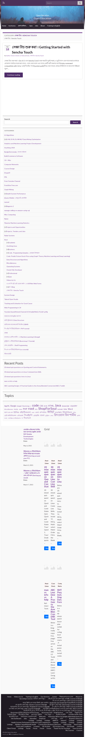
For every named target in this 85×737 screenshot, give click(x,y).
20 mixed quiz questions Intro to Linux (17, 376)
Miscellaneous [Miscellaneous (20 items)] (8, 409)
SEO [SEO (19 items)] (36, 409)
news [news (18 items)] (20, 409)
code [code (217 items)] (35, 405)
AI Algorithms (9, 135)
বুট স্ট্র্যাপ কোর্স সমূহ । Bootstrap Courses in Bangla (65, 705)
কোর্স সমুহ (54, 718)
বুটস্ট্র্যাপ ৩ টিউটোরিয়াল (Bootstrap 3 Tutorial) (19, 341)
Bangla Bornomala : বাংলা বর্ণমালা (15, 152)
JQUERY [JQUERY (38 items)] (73, 406)
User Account (77, 728)
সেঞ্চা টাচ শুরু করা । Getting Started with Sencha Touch (41, 49)
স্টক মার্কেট (7, 354)
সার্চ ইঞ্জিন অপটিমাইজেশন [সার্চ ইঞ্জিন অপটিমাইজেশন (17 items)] (14, 418)
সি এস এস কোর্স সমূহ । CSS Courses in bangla (67, 701)
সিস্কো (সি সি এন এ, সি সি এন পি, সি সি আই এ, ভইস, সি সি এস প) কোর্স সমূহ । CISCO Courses (52, 710)
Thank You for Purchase (62, 728)
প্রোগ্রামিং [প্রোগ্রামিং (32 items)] (36, 415)
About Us (79, 697)
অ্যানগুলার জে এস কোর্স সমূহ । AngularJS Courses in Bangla (30, 706)
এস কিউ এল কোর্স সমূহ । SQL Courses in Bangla (24, 708)
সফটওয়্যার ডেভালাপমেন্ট (29, 716)
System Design (9, 295)
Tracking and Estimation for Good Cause (18, 303)
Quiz (31, 26)
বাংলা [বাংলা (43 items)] (42, 415)
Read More (47, 548)
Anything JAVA (9, 148)
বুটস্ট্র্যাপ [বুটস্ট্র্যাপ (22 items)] (47, 415)
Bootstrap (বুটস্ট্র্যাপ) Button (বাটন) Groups (25, 712)
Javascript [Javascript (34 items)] (65, 406)
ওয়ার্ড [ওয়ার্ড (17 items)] (33, 412)
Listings (31, 720)
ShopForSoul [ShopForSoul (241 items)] (47, 408)
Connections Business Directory (49, 724)
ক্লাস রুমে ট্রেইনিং (36, 714)
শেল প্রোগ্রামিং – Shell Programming (15, 345)
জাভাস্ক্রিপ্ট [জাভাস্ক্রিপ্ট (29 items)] (58, 412)
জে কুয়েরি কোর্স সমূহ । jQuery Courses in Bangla (31, 705)
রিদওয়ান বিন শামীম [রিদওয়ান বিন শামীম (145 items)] (65, 415)
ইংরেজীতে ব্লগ (13, 716)
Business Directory (75, 718)
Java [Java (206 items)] (58, 405)
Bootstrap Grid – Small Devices (52, 712)
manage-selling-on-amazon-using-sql (17, 210)
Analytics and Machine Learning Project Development (22, 143)
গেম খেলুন (69, 712)
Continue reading (13, 75)
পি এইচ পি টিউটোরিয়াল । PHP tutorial (16, 328)
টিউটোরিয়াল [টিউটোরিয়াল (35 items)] (67, 412)
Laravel (6, 202)
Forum (28, 728)
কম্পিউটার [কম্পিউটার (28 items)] (43, 412)
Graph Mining (9, 189)
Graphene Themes (18, 734)
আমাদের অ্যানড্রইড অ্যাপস (12, 316)
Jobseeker (33, 718)
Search (7, 119)
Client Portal (11, 728)
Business (11, 249)
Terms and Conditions (23, 726)
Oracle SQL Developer (14, 270)
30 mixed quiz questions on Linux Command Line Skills (22, 372)
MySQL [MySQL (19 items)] (16, 409)
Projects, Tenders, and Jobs (15, 231)
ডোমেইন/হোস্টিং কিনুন (75, 714)
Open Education (42, 15)
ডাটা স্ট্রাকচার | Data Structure (14, 320)
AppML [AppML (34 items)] (7, 406)
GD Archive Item (58, 726)
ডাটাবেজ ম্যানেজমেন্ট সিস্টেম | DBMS (16, 324)
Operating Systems (13, 266)
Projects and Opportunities (15, 227)
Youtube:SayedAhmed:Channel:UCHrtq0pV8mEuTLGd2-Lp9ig (26, 312)
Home (4, 26)
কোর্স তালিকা (22, 26)
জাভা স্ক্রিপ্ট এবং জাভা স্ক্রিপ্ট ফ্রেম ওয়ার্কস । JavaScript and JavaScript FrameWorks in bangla (52, 703)
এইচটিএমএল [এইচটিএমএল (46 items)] (25, 412)
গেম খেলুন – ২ (49, 714)
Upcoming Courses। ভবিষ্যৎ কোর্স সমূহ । (32, 699)
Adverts (63, 720)
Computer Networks (11, 164)
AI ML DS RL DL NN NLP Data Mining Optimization (23, 139)
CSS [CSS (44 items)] (41, 406)
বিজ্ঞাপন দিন (78, 712)
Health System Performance (16, 194)
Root (27, 55)
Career (54, 697)
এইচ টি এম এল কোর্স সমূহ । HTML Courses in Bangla (65, 699)
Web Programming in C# (12, 308)
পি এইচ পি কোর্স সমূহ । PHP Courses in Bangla (67, 706)
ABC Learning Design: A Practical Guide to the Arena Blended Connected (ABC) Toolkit (34, 386)
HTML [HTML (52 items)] (51, 406)
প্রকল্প (6, 333)
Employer (42, 718)
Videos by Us (11, 280)
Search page (78, 724)
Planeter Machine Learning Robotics (16, 223)
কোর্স (61, 718)
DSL (5, 177)
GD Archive (46, 726)
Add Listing (67, 724)
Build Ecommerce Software (13, 156)
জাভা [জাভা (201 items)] (50, 411)
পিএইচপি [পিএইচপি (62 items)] (28, 415)
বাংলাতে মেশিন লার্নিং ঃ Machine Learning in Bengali (22, 337)
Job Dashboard (16, 718)
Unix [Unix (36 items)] (65, 409)
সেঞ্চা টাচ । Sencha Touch (37, 55)
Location (37, 726)
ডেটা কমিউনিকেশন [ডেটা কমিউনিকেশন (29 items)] (10, 415)
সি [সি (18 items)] (22, 418)
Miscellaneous (11, 263)
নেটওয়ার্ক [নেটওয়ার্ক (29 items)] (20, 415)
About (43, 26)
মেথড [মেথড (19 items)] (51, 415)
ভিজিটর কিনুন (11, 714)
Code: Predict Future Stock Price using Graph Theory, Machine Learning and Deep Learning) (38, 256)
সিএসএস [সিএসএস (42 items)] (27, 418)
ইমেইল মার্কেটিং (61, 714)
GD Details (70, 726)
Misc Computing (10, 215)
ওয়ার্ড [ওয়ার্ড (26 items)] (37, 412)
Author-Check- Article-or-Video (15, 55)
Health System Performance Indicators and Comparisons (30, 722)
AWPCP (55, 720)
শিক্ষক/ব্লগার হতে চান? (66, 697)
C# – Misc (7, 160)
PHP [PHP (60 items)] (25, 409)
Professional (12, 273)
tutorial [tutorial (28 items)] (60, 409)
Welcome (42, 716)
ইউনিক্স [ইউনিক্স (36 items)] (16, 412)
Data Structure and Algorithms (17, 260)
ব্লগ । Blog (11, 287)
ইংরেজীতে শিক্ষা (24, 714)
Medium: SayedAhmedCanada (25, 724)
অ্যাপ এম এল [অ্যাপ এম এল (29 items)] (8, 412)
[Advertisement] (42, 97)
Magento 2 (10, 206)
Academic (11, 243)
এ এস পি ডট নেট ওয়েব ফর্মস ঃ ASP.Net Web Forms (24, 283)
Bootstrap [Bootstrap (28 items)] (26, 406)
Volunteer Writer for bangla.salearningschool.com (65, 716)
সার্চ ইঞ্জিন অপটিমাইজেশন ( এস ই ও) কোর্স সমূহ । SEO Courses (62, 708)
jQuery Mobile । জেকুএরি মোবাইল (15, 198)
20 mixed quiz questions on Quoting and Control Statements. (25, 367)
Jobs (36, 26)
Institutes (12, 26)
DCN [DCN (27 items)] (45, 406)
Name (6, 219)
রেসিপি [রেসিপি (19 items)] (78, 415)
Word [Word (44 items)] (70, 409)
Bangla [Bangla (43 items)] (13, 406)
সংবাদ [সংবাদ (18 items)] (5, 418)
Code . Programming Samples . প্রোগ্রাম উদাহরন (23, 253)
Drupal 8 (7, 173)
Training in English (53, 26)
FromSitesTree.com (11, 185)
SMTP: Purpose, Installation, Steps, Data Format (59, 596)
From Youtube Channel (12, 181)
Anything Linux (12, 246)
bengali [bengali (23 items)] (19, 406)
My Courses (70, 730)
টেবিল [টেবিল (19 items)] (74, 412)
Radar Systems (9, 235)
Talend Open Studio (11, 299)
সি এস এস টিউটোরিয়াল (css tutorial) (16, 349)
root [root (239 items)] (31, 408)
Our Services (45, 697)
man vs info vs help (10, 381)
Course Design (9, 169)
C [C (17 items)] (30, 406)
